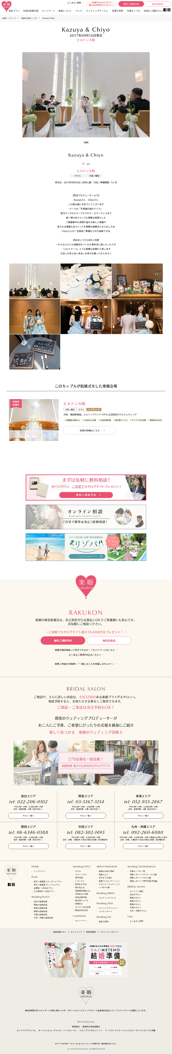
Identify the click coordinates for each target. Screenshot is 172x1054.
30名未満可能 (81, 897)
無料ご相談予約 (131, 4)
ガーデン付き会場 (82, 907)
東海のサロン (135, 901)
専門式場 (79, 878)
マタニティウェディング (109, 884)
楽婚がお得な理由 (106, 871)
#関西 (86, 142)
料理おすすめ (81, 884)
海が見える (80, 887)
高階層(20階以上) (82, 891)
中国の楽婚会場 (40, 914)
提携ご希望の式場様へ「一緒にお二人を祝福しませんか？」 (85, 664)
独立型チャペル (82, 900)
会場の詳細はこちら (90, 430)
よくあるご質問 (74, 2)
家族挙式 (76, 1026)
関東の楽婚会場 (40, 905)
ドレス (78, 10)
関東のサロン (135, 898)
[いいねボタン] (83, 164)
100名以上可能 (81, 894)
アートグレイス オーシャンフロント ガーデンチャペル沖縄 (130, 1030)
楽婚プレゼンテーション (109, 881)
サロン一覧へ (28, 815)
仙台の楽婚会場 (40, 901)
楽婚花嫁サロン (59, 932)
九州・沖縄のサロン (138, 911)
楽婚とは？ (103, 874)
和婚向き (79, 904)
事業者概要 (91, 932)
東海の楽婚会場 (40, 908)
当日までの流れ (105, 878)
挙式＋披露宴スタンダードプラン (48, 881)
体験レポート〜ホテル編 (140, 878)
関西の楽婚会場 (40, 911)
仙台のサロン (135, 894)
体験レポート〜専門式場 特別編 (143, 881)
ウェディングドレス (107, 898)
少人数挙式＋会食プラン (44, 891)
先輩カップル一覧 (137, 871)
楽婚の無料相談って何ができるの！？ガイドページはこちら (85, 650)
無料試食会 (157, 4)
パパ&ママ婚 (104, 887)
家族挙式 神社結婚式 (91, 1026)
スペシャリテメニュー (108, 908)
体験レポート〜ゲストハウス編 (143, 874)
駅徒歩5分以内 (81, 910)
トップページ (39, 871)
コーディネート (105, 911)
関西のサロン (135, 904)
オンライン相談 (136, 891)
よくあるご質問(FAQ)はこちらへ (85, 655)
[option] (34, 414)
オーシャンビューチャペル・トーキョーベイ (58, 1030)
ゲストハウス (81, 874)
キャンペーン (81, 921)
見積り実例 (117, 10)
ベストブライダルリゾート (90, 1030)
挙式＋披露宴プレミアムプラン (47, 885)
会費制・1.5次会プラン (44, 888)
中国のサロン (135, 907)
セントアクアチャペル (26, 1030)
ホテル (78, 871)
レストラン (80, 881)
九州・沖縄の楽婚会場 (43, 918)
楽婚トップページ (9, 18)
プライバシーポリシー (109, 932)
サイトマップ (76, 932)
